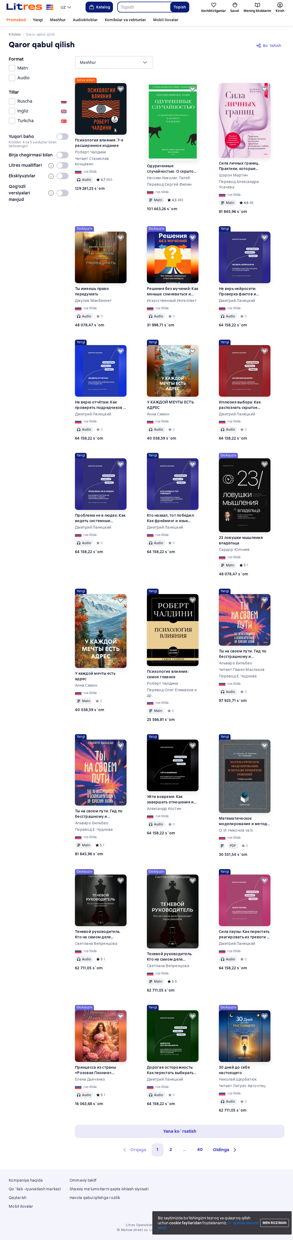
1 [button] (157, 1149)
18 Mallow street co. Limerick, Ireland (146, 1230)
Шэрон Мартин (233, 175)
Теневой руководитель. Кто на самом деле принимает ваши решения (100, 934)
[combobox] (144, 7)
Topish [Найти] (180, 7)
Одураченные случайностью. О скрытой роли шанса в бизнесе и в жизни (171, 168)
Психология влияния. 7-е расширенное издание (99, 143)
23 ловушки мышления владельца (241, 540)
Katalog (99, 7)
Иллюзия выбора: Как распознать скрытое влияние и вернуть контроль (240, 405)
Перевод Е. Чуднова (238, 676)
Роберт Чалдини (90, 152)
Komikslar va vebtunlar (125, 19)
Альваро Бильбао (235, 663)
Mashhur (58, 19)
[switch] (62, 136)
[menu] (66, 7)
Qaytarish (17, 1197)
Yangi (38, 19)
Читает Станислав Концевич (92, 161)
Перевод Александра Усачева (239, 184)
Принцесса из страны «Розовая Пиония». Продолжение (95, 1070)
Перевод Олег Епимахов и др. (172, 692)
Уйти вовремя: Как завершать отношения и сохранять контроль (170, 799)
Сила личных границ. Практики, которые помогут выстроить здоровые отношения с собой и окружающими (241, 166)
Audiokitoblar (85, 19)
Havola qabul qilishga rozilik (95, 1197)
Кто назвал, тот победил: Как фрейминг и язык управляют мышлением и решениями (171, 518)
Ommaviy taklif (83, 1180)
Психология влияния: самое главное (167, 674)
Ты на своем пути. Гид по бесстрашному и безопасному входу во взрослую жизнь (242, 654)
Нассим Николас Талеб (168, 177)
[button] (225, 1149)
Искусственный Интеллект (172, 300)
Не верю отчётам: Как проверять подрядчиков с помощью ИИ (100, 405)
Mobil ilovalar (165, 19)
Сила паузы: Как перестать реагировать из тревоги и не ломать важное (244, 934)
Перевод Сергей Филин (169, 184)
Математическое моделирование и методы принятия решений (244, 821)
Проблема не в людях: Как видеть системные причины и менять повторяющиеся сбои (100, 518)
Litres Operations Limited (146, 1225)
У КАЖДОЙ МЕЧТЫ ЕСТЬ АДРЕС (170, 405)
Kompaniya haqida (26, 1180)
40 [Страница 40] (200, 1149)
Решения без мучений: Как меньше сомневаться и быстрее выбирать (172, 291)
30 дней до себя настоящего (234, 1070)
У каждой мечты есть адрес (95, 676)
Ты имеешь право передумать (92, 291)
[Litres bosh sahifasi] (30, 7)
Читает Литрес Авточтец (242, 1085)
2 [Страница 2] (170, 1149)
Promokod (16, 19)
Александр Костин (164, 808)
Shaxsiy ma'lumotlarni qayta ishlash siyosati (109, 1189)
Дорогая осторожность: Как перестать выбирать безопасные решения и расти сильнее (170, 1070)
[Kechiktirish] (120, 89)
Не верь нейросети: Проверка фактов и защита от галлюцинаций (244, 291)
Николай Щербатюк (238, 1079)
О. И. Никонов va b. (236, 830)
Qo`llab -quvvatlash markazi (35, 1189)
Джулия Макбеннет (93, 300)
